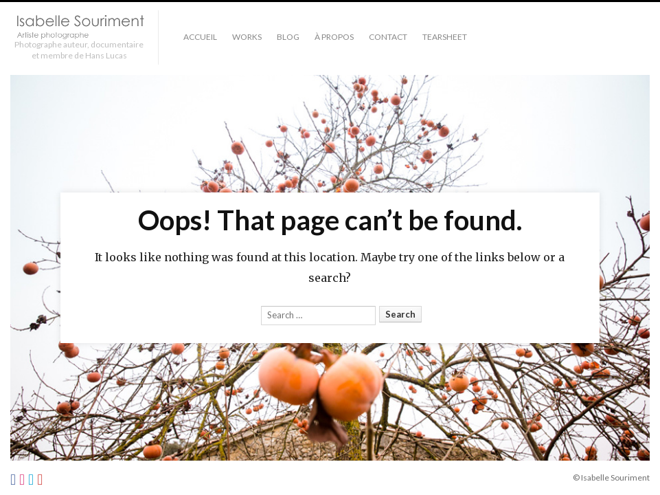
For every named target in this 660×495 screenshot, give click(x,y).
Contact (388, 37)
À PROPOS (334, 37)
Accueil (200, 37)
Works (247, 37)
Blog (288, 37)
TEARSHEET (444, 37)
